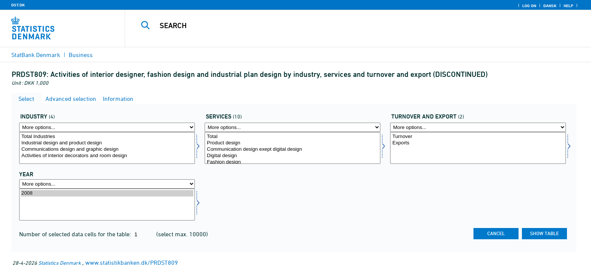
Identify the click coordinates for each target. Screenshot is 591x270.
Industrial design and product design (107, 143)
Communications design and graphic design (107, 149)
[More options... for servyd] (292, 127)
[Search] (340, 25)
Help (568, 5)
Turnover (478, 137)
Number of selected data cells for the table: (76, 234)
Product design (292, 143)
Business (81, 54)
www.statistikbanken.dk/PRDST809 (131, 262)
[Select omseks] (478, 148)
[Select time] (107, 204)
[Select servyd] (292, 148)
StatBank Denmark (35, 54)
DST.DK (18, 5)
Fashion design (292, 162)
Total (292, 137)
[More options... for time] (107, 184)
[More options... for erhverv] (107, 127)
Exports (478, 143)
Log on (529, 5)
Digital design (292, 156)
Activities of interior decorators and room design (107, 156)
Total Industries (107, 137)
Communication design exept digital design (292, 149)
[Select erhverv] (107, 148)
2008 (107, 193)
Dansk (549, 5)
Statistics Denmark (59, 263)
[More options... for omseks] (478, 127)
